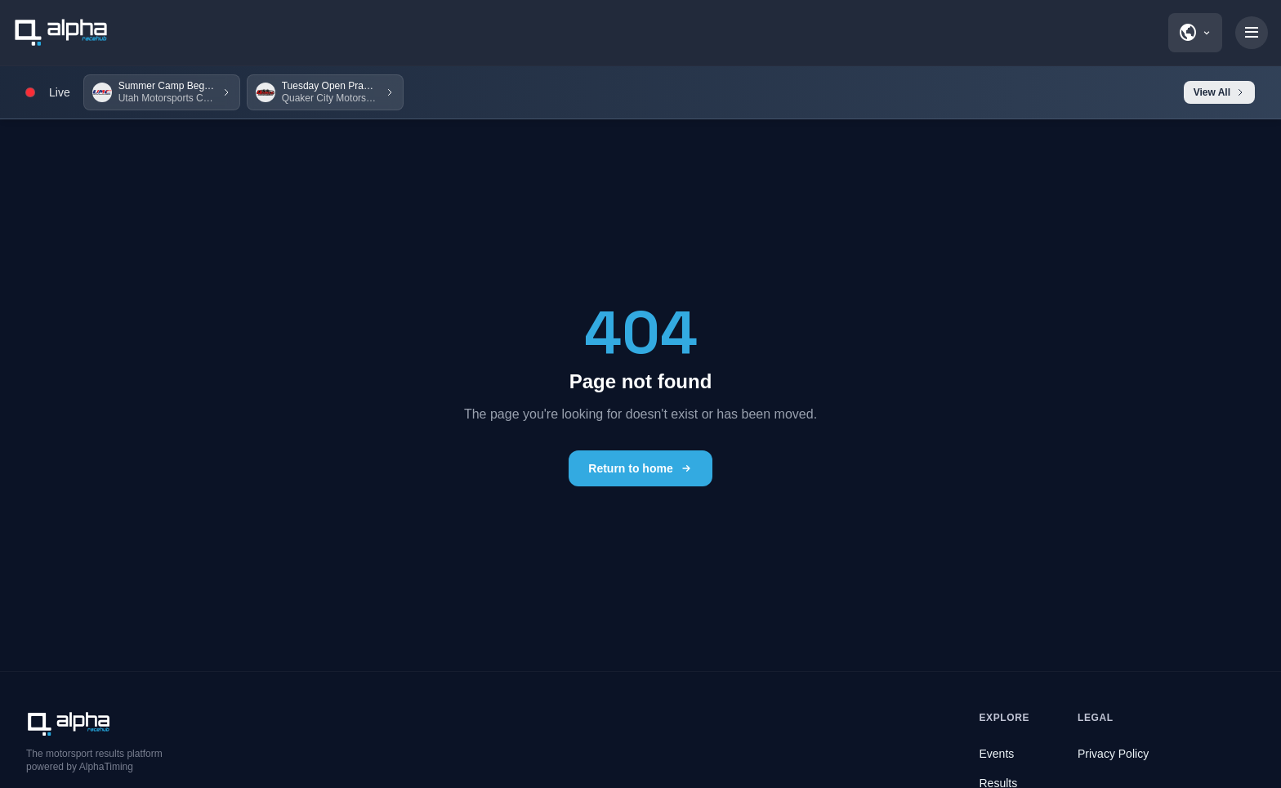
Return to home (640, 468)
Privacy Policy (1113, 753)
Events (997, 753)
